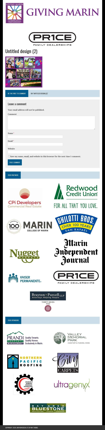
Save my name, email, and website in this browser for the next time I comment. (45, 156)
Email (10, 141)
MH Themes (34, 428)
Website (11, 148)
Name (10, 133)
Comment (12, 114)
